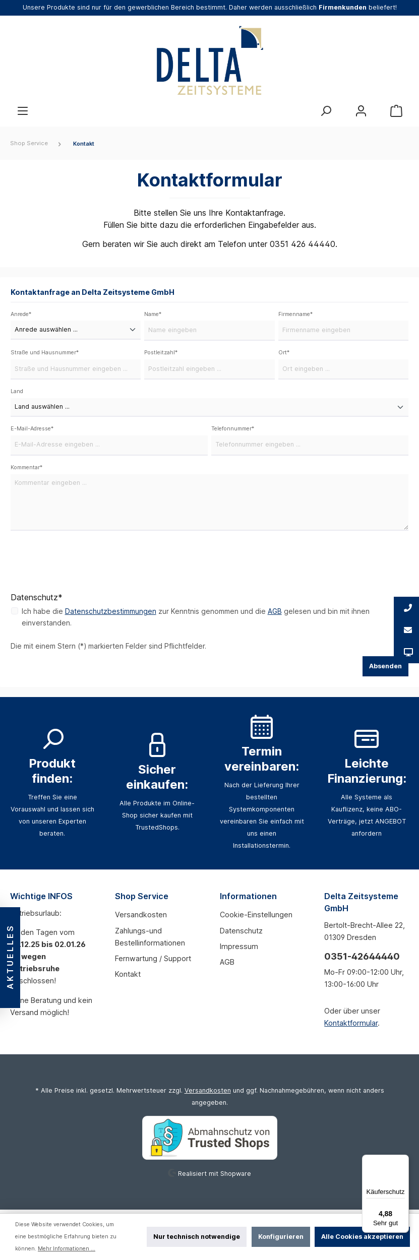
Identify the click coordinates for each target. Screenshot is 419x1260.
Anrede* (21, 314)
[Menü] (22, 111)
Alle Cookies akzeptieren (362, 1236)
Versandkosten (141, 918)
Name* (152, 314)
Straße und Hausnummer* (45, 354)
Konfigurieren (281, 1236)
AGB (275, 614)
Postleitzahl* (160, 354)
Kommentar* (26, 470)
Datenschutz (241, 933)
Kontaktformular (351, 1026)
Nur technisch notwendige (196, 1236)
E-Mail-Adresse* (32, 431)
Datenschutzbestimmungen (110, 614)
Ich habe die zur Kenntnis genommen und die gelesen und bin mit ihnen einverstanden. (196, 620)
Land (17, 393)
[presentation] (87, 565)
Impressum (239, 949)
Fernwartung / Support (153, 961)
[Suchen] (325, 111)
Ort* (283, 354)
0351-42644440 (362, 960)
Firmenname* (295, 314)
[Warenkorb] (396, 111)
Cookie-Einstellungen (256, 918)
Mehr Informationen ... (66, 1248)
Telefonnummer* (232, 431)
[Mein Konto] (361, 111)
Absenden (385, 669)
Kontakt (128, 977)
